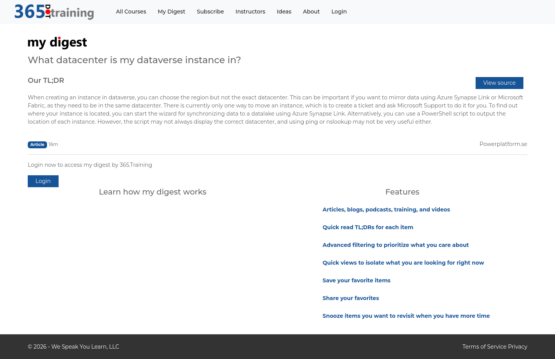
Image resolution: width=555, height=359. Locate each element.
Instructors (250, 11)
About (311, 11)
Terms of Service (484, 346)
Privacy (517, 346)
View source (499, 82)
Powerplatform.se (503, 144)
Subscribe (210, 11)
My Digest (171, 11)
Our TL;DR (46, 80)
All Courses (131, 11)
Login (339, 11)
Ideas (284, 11)
